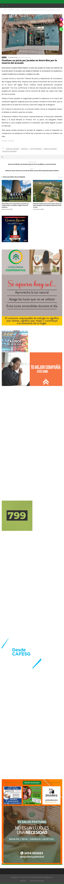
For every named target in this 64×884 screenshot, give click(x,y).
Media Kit (23, 880)
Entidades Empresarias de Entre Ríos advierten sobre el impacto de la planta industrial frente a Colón (47, 205)
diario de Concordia (12, 149)
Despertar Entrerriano (25, 57)
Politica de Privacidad (37, 880)
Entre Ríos (24, 149)
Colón (4, 57)
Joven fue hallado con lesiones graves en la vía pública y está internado (32, 163)
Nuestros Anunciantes (32, 782)
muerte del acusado (50, 149)
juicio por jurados (36, 149)
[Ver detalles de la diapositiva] (26, 795)
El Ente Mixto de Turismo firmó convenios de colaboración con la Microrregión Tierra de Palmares (15, 205)
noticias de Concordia (9, 151)
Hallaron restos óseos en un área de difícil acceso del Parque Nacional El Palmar (32, 169)
